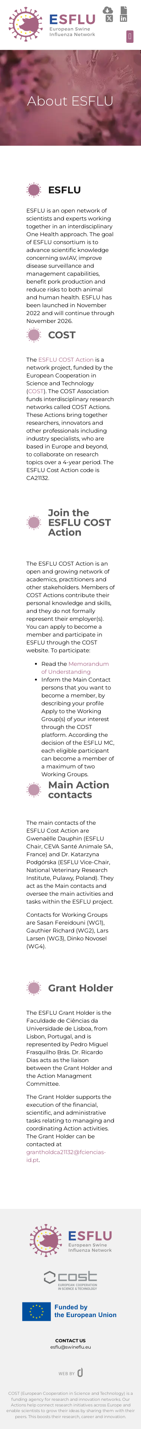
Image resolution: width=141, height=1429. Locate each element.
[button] (129, 36)
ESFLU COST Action (66, 359)
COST (36, 391)
